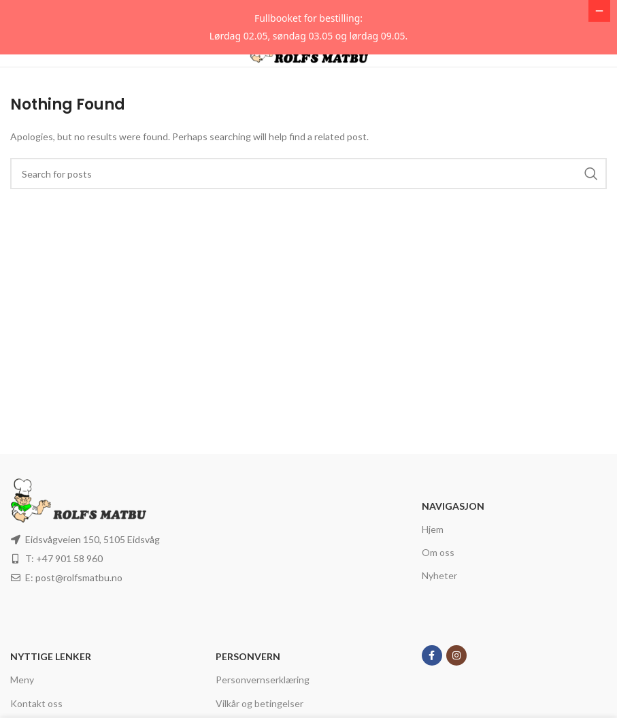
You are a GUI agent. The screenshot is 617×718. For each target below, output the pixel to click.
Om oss (438, 607)
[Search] (308, 228)
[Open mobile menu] (33, 100)
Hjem (433, 583)
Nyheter (439, 630)
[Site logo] (308, 99)
